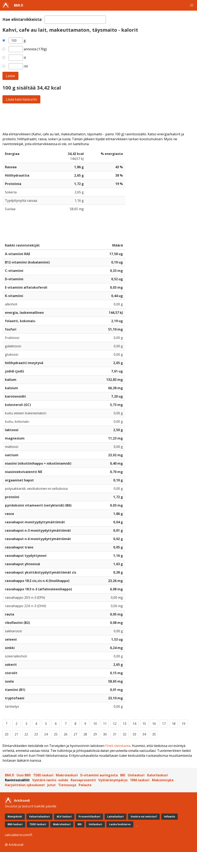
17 (164, 723)
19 (183, 723)
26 (65, 734)
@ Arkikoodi (14, 844)
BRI (122, 775)
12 (115, 723)
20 (6, 734)
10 (95, 723)
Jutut (51, 785)
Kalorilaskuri (157, 775)
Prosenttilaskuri (89, 816)
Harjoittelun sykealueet (25, 785)
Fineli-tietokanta (117, 745)
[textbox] (75, 20)
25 (56, 734)
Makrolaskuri (67, 775)
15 (144, 723)
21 (16, 734)
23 (36, 734)
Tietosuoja (67, 785)
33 (134, 734)
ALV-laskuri (64, 816)
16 (154, 723)
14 (134, 723)
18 (173, 723)
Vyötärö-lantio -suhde (50, 780)
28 (85, 734)
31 (115, 734)
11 (105, 723)
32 (124, 734)
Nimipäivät (15, 816)
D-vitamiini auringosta (99, 775)
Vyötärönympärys (113, 780)
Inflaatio (169, 816)
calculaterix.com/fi (18, 835)
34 (144, 734)
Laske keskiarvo (120, 824)
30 (105, 734)
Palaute (85, 785)
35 (154, 734)
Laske (10, 76)
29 (95, 734)
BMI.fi (18, 5)
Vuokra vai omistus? (144, 816)
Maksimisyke (163, 780)
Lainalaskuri (115, 816)
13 (124, 723)
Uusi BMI (24, 775)
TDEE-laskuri (43, 775)
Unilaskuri (136, 775)
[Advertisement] (98, 117)
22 (26, 734)
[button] (191, 5)
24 (46, 734)
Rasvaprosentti (83, 780)
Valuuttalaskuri (39, 816)
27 (75, 734)
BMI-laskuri (15, 824)
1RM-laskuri (139, 780)
